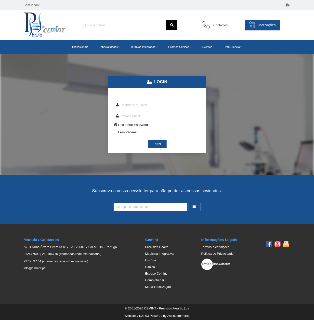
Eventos (207, 46)
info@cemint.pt (34, 268)
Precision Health (156, 247)
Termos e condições (215, 247)
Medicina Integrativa (159, 253)
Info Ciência (232, 46)
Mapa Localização (158, 287)
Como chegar (154, 280)
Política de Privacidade (217, 253)
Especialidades (108, 46)
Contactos (220, 25)
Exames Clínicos (178, 46)
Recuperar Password (133, 125)
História (150, 260)
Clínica (150, 267)
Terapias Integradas (143, 46)
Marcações (262, 25)
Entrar (157, 144)
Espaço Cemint (156, 273)
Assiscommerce (178, 316)
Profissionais (80, 46)
